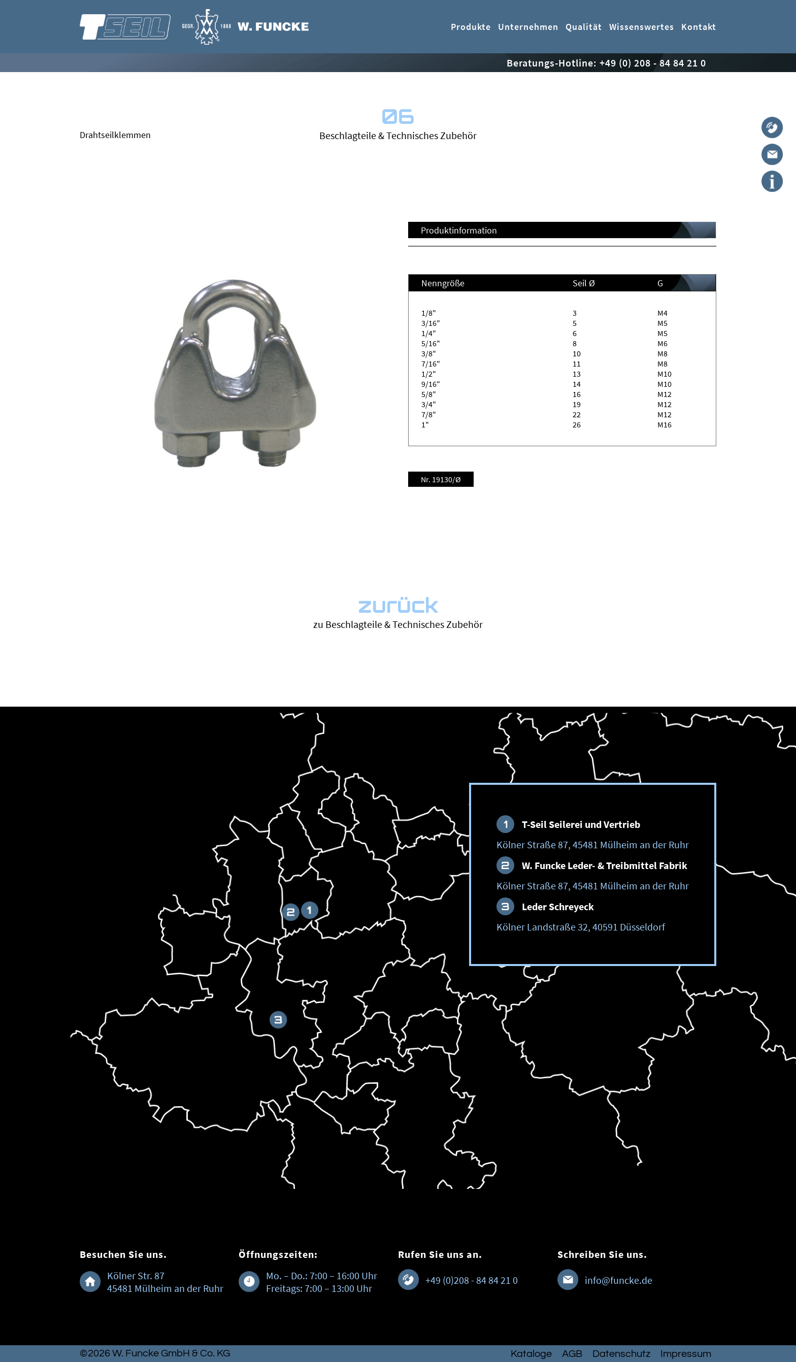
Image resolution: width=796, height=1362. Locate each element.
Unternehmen (528, 26)
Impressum (685, 1354)
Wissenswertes (641, 26)
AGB (572, 1354)
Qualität (584, 26)
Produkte (471, 26)
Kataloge (531, 1354)
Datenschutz (621, 1354)
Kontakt (698, 26)
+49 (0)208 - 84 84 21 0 (471, 1280)
